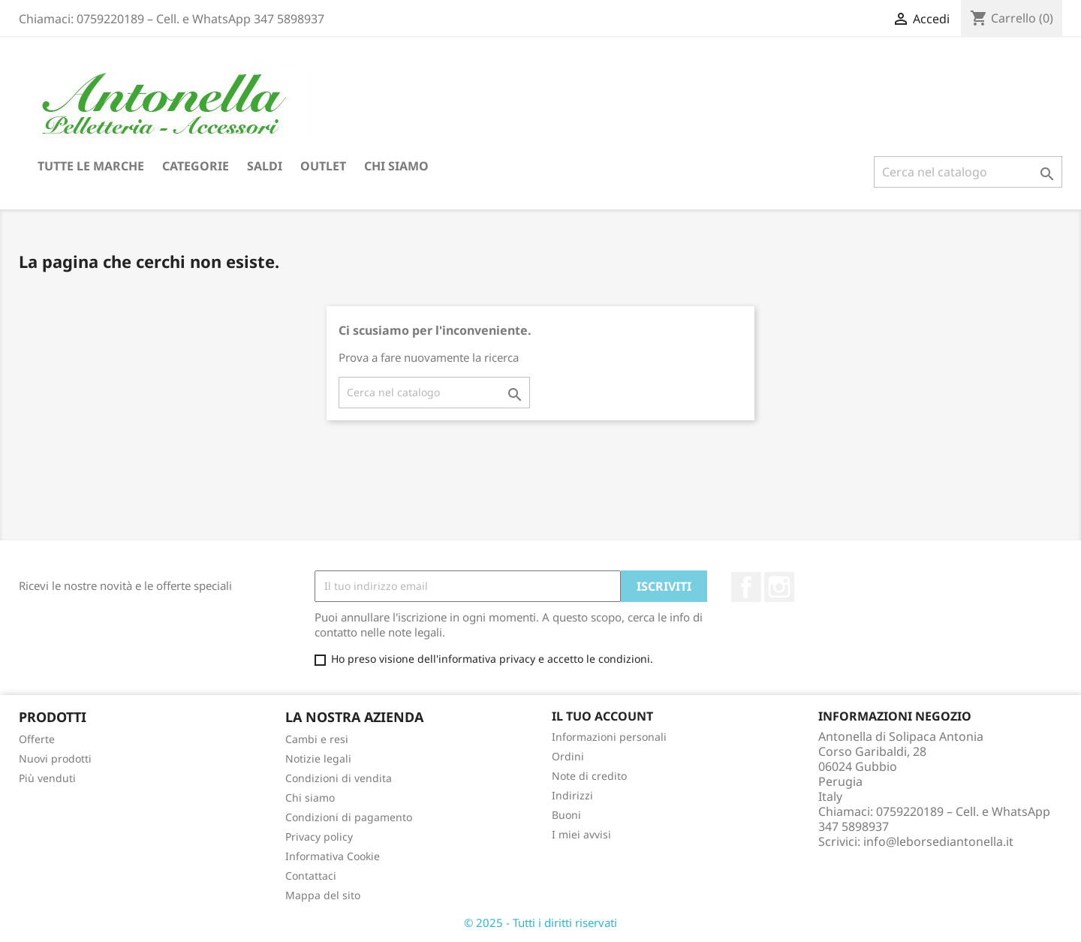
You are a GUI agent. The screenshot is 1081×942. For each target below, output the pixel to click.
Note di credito (589, 776)
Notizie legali (318, 758)
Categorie (195, 166)
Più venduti (47, 778)
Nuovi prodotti (55, 758)
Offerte (37, 739)
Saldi (264, 166)
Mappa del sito (322, 895)
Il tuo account (602, 716)
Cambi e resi (316, 739)
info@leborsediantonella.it (938, 841)
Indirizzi (572, 795)
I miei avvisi (581, 834)
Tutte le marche (91, 166)
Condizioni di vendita (338, 778)
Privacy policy (319, 836)
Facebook (746, 587)
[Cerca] (968, 172)
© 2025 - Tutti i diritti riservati (540, 922)
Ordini (568, 756)
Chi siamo (396, 166)
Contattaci (310, 875)
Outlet (323, 166)
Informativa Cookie (332, 856)
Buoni (566, 815)
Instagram (779, 587)
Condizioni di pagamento (348, 817)
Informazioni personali (609, 737)
